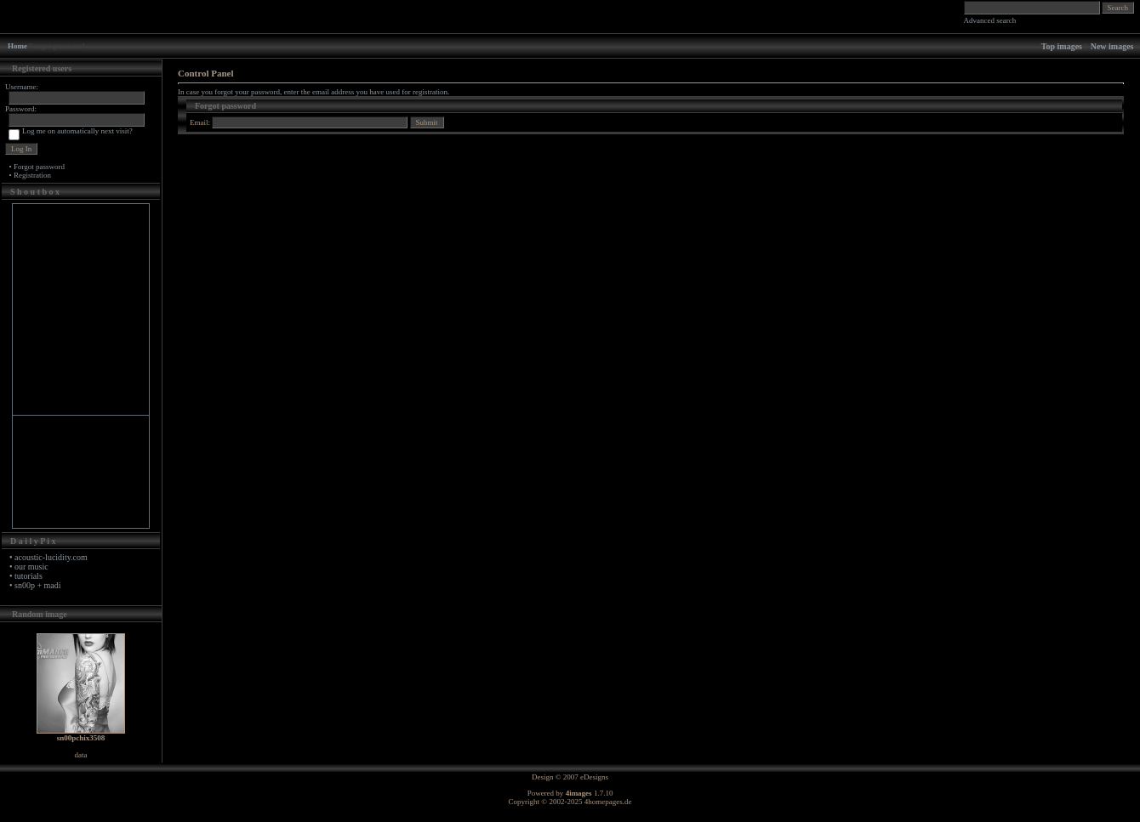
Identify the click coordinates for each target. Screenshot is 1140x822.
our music (31, 566)
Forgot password (39, 166)
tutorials (28, 576)
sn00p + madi (37, 585)
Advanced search (990, 20)
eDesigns (594, 777)
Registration (32, 175)
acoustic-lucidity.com (51, 557)
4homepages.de (608, 801)
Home (17, 46)
